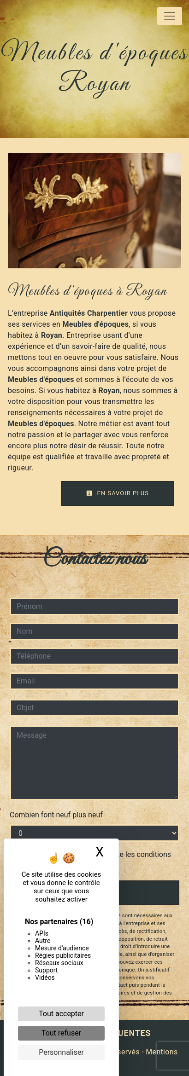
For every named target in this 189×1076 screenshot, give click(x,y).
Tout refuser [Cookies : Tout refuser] (61, 1033)
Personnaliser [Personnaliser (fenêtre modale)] (61, 1052)
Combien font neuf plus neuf (56, 814)
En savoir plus (117, 493)
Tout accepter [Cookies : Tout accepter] (61, 1013)
